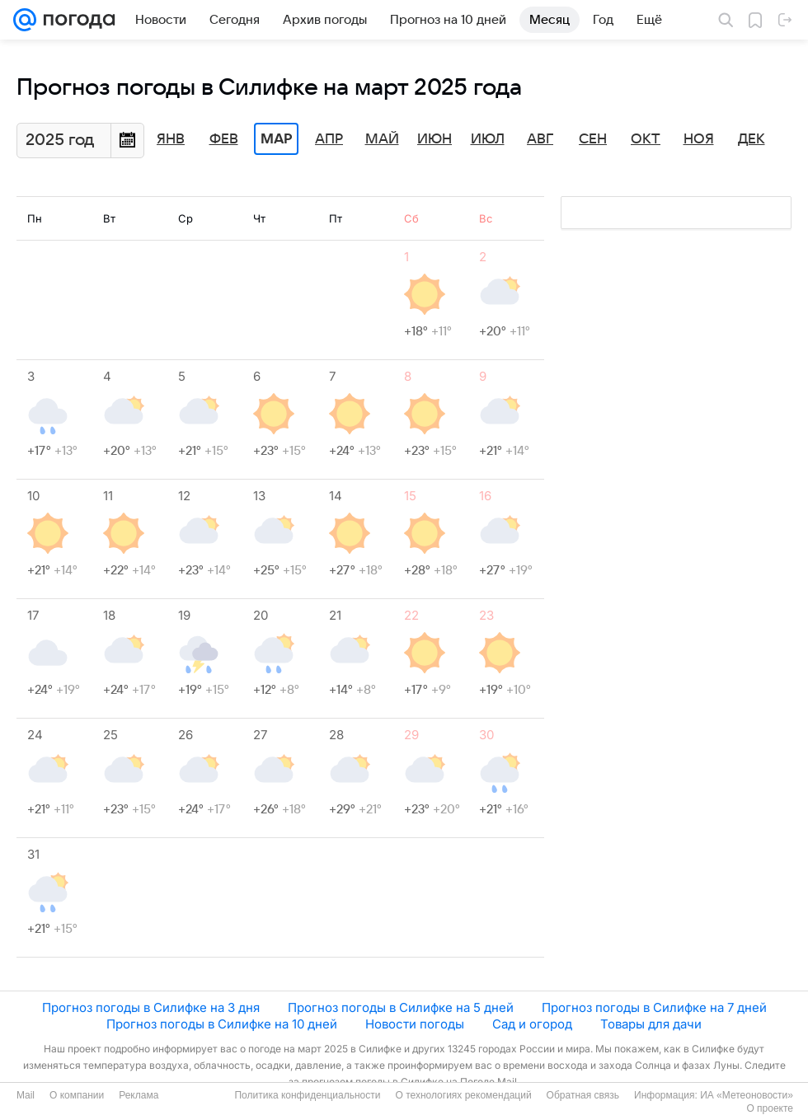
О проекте (769, 1108)
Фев (223, 139)
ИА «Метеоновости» (746, 1095)
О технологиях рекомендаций (463, 1095)
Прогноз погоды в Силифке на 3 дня (151, 1007)
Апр (329, 139)
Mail (25, 1095)
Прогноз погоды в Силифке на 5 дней (401, 1007)
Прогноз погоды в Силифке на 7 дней (654, 1007)
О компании (76, 1095)
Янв (171, 139)
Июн (434, 139)
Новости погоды (414, 1024)
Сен (593, 139)
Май (382, 139)
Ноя (699, 139)
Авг (540, 139)
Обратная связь (583, 1095)
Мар (276, 139)
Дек (751, 139)
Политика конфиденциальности (307, 1095)
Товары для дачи (651, 1024)
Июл (488, 139)
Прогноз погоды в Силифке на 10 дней (221, 1024)
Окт (645, 139)
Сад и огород (532, 1024)
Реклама (138, 1095)
